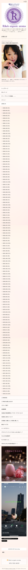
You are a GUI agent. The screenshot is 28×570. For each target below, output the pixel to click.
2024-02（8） (6, 176)
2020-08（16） (7, 284)
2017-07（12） (7, 370)
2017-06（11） (7, 373)
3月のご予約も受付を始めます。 (10, 43)
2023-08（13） (7, 192)
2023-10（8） (6, 187)
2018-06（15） (7, 342)
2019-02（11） (7, 322)
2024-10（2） (6, 156)
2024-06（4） (6, 166)
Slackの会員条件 (5, 436)
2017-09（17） (7, 365)
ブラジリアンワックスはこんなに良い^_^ (12, 432)
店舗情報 (3, 409)
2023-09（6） (6, 189)
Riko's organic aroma (10, 568)
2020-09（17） (7, 281)
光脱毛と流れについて (7, 417)
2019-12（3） (6, 304)
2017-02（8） (6, 383)
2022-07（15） (7, 225)
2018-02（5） (6, 352)
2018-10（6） (6, 332)
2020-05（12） (7, 291)
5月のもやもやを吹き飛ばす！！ (9, 443)
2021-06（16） (7, 258)
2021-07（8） (6, 255)
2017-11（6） (6, 360)
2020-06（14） (7, 289)
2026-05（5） (6, 107)
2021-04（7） (6, 263)
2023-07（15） (7, 194)
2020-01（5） (6, 301)
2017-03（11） (7, 380)
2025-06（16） (7, 136)
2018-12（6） (6, 327)
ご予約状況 (4, 397)
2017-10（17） (7, 363)
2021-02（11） (7, 268)
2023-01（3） (6, 210)
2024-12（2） (6, 151)
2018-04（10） (7, 347)
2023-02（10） (7, 207)
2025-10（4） (6, 125)
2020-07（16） (7, 286)
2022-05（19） (7, 230)
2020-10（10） (7, 278)
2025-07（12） (7, 133)
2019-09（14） (7, 312)
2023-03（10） (7, 204)
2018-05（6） (6, 345)
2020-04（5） (6, 294)
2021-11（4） (6, 245)
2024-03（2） (6, 174)
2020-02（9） (6, 299)
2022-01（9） (6, 240)
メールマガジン (5, 428)
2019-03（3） (6, 319)
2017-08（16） (7, 368)
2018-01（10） (7, 355)
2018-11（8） (6, 329)
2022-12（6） (6, 212)
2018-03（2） (6, 350)
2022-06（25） (7, 227)
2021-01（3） (6, 271)
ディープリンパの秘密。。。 (8, 96)
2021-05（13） (7, 261)
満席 (3, 552)
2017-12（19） (7, 357)
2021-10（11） (7, 248)
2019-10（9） (6, 309)
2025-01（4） (6, 148)
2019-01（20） (7, 324)
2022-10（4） (6, 217)
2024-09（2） (6, 159)
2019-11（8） (6, 306)
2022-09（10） (7, 220)
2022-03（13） (7, 235)
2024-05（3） (6, 169)
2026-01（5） (6, 118)
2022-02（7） (6, 238)
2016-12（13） (7, 388)
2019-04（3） (6, 317)
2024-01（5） (6, 179)
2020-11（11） (7, 276)
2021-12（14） (7, 243)
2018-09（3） (6, 335)
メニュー (3, 100)
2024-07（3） (6, 164)
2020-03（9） (6, 296)
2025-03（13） (7, 143)
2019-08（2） (6, 314)
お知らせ (3, 103)
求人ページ (4, 92)
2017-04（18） (7, 378)
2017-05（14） (7, 375)
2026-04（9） (6, 110)
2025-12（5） (6, 120)
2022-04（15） (7, 232)
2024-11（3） (6, 153)
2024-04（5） (6, 171)
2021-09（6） (6, 250)
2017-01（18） (7, 386)
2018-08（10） (7, 337)
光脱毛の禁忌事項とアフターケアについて (12, 413)
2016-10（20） (7, 393)
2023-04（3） (6, 202)
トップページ (4, 88)
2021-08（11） (7, 253)
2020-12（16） (7, 273)
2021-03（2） (6, 266)
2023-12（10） (7, 181)
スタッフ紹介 (4, 405)
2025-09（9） (6, 128)
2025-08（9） (6, 130)
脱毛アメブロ (4, 424)
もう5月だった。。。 (6, 439)
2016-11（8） (6, 391)
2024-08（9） (6, 161)
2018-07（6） (6, 340)
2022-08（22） (7, 222)
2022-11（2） (6, 215)
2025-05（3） (6, 138)
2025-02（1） (6, 146)
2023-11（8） (6, 184)
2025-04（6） (6, 141)
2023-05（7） (6, 199)
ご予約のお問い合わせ (7, 401)
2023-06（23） (7, 197)
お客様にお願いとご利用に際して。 (10, 420)
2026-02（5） (6, 115)
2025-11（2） (6, 123)
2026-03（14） (7, 113)
